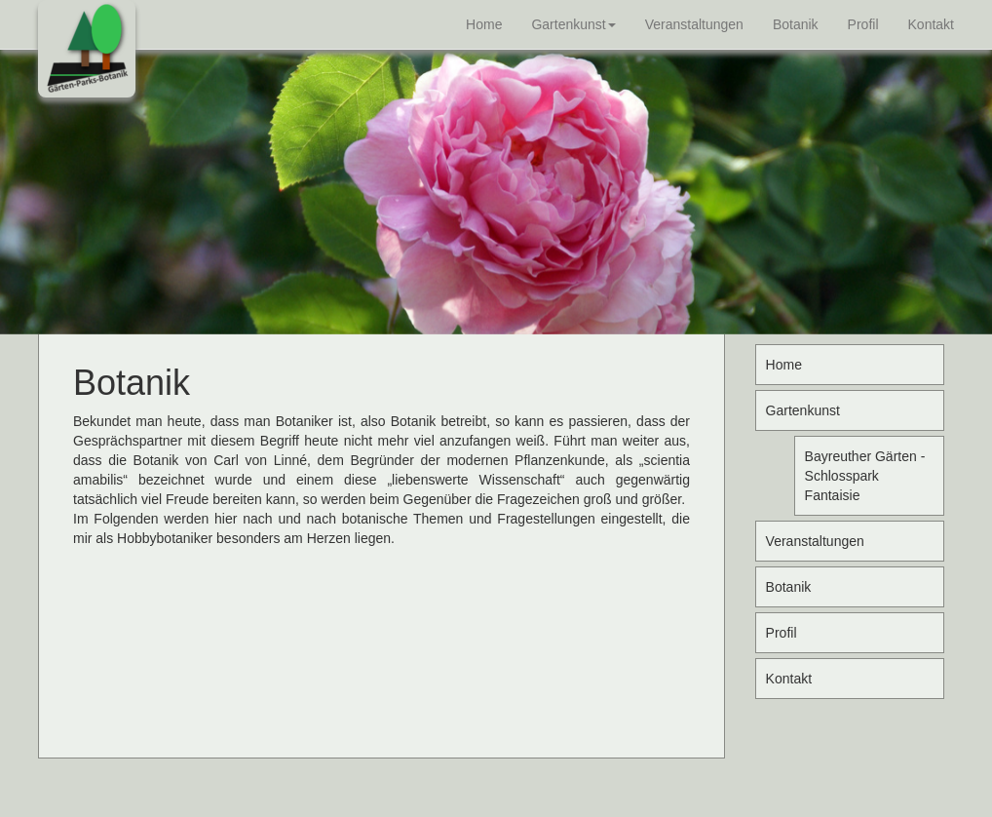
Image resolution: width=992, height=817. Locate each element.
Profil (863, 24)
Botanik (796, 24)
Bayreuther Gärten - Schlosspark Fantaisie (865, 475)
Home (484, 24)
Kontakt (931, 24)
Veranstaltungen (694, 24)
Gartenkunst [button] (573, 24)
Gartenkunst (803, 410)
